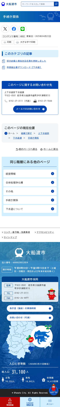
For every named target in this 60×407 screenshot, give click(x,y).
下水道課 (17, 138)
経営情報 (30, 173)
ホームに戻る (49, 149)
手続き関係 (33, 138)
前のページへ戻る (26, 149)
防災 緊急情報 (10, 402)
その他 (30, 191)
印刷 (7, 42)
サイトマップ (9, 237)
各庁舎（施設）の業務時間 (23, 308)
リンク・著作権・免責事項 (16, 232)
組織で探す (26, 133)
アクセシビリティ (44, 232)
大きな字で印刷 (25, 42)
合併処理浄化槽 (30, 182)
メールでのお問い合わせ (28, 109)
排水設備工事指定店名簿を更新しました (26, 61)
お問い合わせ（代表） (21, 318)
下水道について (30, 208)
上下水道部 (43, 133)
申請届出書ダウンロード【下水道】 (24, 67)
